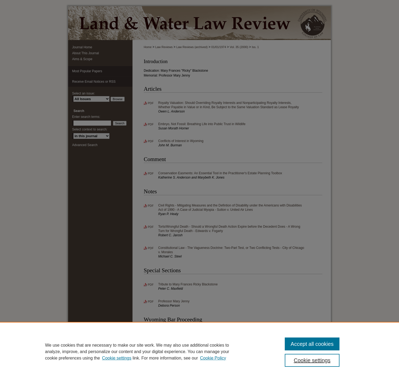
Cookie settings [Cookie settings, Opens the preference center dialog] (312, 360)
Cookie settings (116, 358)
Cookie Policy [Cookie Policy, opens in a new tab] (213, 358)
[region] (199, 351)
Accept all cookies (312, 344)
